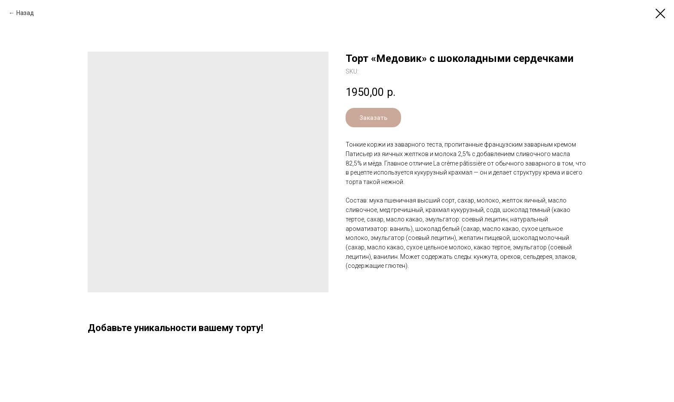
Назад (25, 12)
